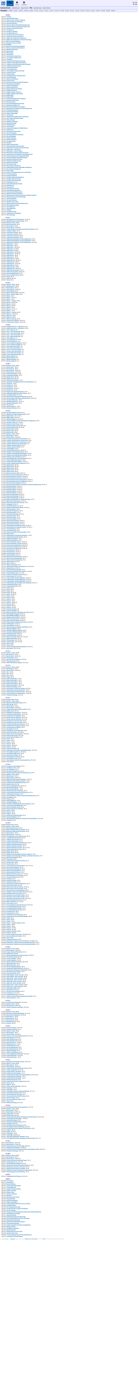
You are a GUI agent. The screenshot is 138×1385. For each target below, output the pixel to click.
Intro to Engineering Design (13, 1348)
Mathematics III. (10, 294)
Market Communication (12, 160)
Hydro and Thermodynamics (13, 737)
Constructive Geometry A (12, 262)
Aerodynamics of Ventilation (13, 856)
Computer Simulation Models (13, 497)
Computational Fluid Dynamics (14, 937)
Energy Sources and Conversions (14, 807)
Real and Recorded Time (12, 210)
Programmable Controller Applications (16, 648)
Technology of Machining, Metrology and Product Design (20, 1272)
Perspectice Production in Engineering (16, 1209)
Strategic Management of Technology (15, 219)
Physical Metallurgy (11, 1175)
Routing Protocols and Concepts (14, 1376)
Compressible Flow (11, 1326)
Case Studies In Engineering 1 (14, 63)
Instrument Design (11, 576)
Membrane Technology (12, 180)
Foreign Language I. (11, 1072)
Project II (8, 668)
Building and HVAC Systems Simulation (16, 871)
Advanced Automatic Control (13, 460)
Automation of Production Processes (15, 1187)
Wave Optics (9, 725)
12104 (26, 10)
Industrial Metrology (11, 1252)
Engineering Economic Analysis (14, 98)
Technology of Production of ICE (14, 1222)
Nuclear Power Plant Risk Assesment (15, 1365)
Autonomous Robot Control (13, 475)
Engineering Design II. (12, 760)
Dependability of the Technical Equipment (17, 512)
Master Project (10, 596)
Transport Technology (11, 777)
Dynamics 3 (9, 1335)
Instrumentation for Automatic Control (16, 587)
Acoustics (8, 16)
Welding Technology (11, 1233)
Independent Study (11, 136)
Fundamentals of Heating (12, 888)
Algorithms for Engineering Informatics (16, 462)
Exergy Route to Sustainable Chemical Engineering (19, 120)
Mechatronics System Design (13, 179)
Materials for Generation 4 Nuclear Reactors (17, 164)
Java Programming (11, 591)
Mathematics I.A (10, 279)
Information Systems (11, 572)
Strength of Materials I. (12, 446)
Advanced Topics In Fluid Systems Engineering (18, 28)
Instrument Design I (11, 578)
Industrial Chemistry (11, 984)
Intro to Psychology (11, 151)
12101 (16, 10)
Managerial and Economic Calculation (15, 1306)
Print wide (34, 1384)
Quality (8, 1265)
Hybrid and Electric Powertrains (14, 1076)
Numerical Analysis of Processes (14, 1007)
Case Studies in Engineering (13, 61)
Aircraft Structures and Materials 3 (15, 37)
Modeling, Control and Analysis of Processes (17, 997)
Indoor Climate (10, 140)
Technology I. (9, 1216)
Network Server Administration (14, 622)
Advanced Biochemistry (12, 18)
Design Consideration (12, 1196)
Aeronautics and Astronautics (13, 1121)
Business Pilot (9, 57)
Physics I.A (9, 337)
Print (30, 1384)
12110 (36, 10)
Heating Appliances (11, 895)
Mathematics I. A (10, 277)
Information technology (12, 574)
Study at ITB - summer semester (14, 1098)
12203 (108, 10)
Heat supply (9, 815)
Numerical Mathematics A (13, 307)
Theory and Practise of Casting (14, 1223)
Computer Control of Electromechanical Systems (18, 70)
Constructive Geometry (12, 259)
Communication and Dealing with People (16, 1297)
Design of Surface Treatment (13, 1198)
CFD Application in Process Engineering (16, 935)
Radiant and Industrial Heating (14, 912)
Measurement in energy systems (14, 820)
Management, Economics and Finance (16, 1304)
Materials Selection (11, 1357)
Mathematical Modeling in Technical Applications (18, 270)
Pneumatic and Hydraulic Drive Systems (16, 639)
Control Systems (10, 500)
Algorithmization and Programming (15, 244)
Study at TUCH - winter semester (14, 1103)
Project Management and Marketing (15, 1309)
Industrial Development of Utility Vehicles (16, 142)
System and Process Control (13, 712)
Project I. (8, 828)
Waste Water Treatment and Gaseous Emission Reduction (21, 1054)
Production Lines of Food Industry (14, 1023)
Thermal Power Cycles (12, 848)
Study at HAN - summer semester (14, 1094)
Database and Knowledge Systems (15, 504)
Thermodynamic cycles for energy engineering (18, 850)
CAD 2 (8, 753)
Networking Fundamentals (13, 1363)
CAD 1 (8, 751)
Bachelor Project (10, 478)
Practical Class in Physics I (12, 357)
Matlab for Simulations (12, 602)
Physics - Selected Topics (12, 326)
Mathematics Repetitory (12, 303)
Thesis (8, 312)
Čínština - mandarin (11, 1330)
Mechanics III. (9, 431)
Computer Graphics (11, 257)
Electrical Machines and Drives (14, 532)
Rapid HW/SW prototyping (13, 686)
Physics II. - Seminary (11, 348)
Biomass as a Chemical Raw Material (15, 51)
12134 (92, 10)
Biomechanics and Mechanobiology (15, 1133)
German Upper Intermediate (13, 393)
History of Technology (11, 768)
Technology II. (9, 1267)
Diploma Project (10, 877)
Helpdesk (12, 1384)
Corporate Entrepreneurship (13, 1328)
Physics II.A (9, 352)
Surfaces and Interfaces (12, 1176)
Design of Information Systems (14, 513)
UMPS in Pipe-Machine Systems (14, 741)
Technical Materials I (11, 1180)
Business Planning (10, 1323)
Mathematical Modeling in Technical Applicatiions (19, 266)
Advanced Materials (11, 1149)
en (136, 4)
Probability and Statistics (12, 1372)
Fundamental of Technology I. (13, 1200)
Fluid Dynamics (10, 735)
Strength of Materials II (12, 450)
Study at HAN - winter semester (14, 1096)
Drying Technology (11, 85)
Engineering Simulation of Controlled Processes (18, 558)
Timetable (24, 3)
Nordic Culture (10, 190)
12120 (67, 10)
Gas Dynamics (9, 127)
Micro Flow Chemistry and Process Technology (17, 1361)
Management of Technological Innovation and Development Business (23, 1354)
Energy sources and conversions (14, 806)
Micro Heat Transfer (11, 182)
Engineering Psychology (12, 552)
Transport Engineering (12, 1113)
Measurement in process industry (14, 992)
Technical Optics (10, 718)
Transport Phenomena (12, 1051)
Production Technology (12, 1286)
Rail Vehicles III (10, 206)
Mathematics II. (10, 283)
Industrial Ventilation (11, 897)
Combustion (9, 64)
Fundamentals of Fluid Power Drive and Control (18, 1345)
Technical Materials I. (11, 1182)
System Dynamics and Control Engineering (17, 226)
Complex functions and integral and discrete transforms (20, 255)
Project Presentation (11, 681)
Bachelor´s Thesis (10, 248)
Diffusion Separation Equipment (14, 944)
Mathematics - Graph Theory (13, 166)
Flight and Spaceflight (12, 125)
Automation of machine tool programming (16, 1237)
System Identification (11, 714)
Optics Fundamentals (11, 631)
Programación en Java (11, 203)
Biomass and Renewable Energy (14, 785)
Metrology (9, 1256)
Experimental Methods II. (12, 882)
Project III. (9, 310)
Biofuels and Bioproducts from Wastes (16, 927)
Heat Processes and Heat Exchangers (15, 968)
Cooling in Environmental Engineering (16, 875)
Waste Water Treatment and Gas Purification (17, 1053)
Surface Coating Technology (13, 1214)
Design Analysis (10, 81)
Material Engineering (12, 1162)
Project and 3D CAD (11, 1089)
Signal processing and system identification (17, 701)
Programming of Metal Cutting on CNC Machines (18, 1261)
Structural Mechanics (11, 223)
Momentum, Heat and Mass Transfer (15, 1001)
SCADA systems (10, 698)
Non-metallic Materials (12, 1173)
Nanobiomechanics (11, 1142)
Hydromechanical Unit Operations (15, 979)
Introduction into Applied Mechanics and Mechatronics (20, 426)
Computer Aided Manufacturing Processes (17, 1194)
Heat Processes (10, 964)
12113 (46, 10)
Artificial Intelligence (11, 467)
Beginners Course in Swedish (13, 46)
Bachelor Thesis (10, 480)
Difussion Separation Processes (14, 948)
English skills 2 (10, 107)
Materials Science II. (11, 1167)
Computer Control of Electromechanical (16, 68)
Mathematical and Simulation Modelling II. (17, 598)
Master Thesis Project (12, 818)
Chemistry (9, 983)
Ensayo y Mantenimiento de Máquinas (16, 109)
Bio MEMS (8, 48)
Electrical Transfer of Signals (13, 539)
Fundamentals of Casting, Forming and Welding (18, 1201)
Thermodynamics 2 (11, 232)
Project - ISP (9, 663)
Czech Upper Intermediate (13, 388)
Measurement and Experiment (14, 609)
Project (8, 309)
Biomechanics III (10, 1140)
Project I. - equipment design (13, 1032)
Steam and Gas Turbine (12, 844)
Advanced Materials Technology (14, 22)
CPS (44, 1384)
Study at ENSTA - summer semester (15, 1090)
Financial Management (12, 121)
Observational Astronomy (12, 1367)
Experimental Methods (12, 959)
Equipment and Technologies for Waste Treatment (19, 955)
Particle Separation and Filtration (14, 904)
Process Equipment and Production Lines (16, 1012)
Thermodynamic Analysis (12, 228)
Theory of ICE (9, 1107)
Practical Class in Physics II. (13, 359)
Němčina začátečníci (11, 401)
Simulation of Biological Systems (14, 705)
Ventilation (9, 917)
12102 (21, 10)
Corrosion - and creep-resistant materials (16, 1158)
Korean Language (10, 1352)
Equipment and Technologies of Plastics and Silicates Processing (22, 957)
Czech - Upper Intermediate (13, 375)
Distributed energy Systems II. (14, 798)
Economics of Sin (10, 88)
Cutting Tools (9, 1245)
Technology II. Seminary (12, 1269)
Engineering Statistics (12, 1343)
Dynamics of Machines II (12, 86)
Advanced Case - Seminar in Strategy (15, 20)
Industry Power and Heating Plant (14, 817)
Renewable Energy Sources (13, 841)
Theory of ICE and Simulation (13, 1109)
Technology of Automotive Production (15, 1271)
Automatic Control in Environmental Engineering (18, 864)
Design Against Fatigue (12, 418)
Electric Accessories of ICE (13, 528)
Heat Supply (9, 891)
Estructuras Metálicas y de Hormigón (15, 118)
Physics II (8, 343)
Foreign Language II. (11, 1074)
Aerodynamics (10, 31)
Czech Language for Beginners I (14, 382)
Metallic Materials (11, 1169)
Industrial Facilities (11, 1346)
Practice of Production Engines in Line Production (18, 191)
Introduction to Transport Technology (15, 770)
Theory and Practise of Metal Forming (15, 1225)
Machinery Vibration (11, 155)
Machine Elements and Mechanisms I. (16, 771)
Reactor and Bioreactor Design (14, 1045)
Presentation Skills (11, 441)
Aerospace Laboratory (11, 33)
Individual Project (10, 138)
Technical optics (10, 716)
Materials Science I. (11, 1165)
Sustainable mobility (11, 1105)
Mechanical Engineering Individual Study (16, 175)
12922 (113, 10)
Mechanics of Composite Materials (15, 437)
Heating (8, 893)
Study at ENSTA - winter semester (14, 1092)
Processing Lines (10, 1019)
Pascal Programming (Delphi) (13, 637)
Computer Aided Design (12, 938)
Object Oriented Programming (14, 624)
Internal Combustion (11, 147)
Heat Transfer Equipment (12, 970)
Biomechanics (9, 55)
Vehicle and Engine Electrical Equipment (16, 723)
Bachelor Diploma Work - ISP (13, 477)
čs (136, 2)
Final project (9, 960)
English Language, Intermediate (14, 103)
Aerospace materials (11, 1151)
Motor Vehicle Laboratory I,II (13, 184)
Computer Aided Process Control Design (16, 493)
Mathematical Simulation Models (14, 600)
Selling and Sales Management (14, 214)
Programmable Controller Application (15, 646)
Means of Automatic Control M (14, 607)
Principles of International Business (15, 197)
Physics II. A (9, 350)
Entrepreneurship (10, 112)
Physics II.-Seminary (11, 356)
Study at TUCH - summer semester (15, 1101)
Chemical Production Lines (13, 981)
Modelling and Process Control (14, 999)
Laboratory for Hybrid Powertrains (14, 1083)
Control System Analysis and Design (15, 77)
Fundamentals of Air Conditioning (14, 884)
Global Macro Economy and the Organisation (17, 129)
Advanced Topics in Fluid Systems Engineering (18, 26)
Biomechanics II (10, 1139)
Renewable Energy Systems (13, 212)
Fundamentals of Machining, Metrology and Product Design (21, 1248)
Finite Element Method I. (12, 424)
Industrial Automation (11, 565)
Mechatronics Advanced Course (14, 177)
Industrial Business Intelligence (14, 1300)
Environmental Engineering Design (15, 114)
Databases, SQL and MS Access (14, 510)
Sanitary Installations (11, 913)
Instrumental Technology (12, 582)
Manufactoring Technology (13, 1356)
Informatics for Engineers (12, 570)
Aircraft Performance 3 (12, 35)
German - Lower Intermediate (14, 390)
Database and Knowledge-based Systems (17, 506)
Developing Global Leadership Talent (15, 83)
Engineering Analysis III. (12, 94)
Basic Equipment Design (12, 926)
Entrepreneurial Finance (12, 110)
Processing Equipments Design (14, 1018)
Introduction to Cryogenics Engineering (16, 988)
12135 (98, 10)
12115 (51, 10)
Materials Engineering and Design (15, 162)
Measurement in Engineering (14, 611)
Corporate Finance (11, 79)
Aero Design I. (10, 1319)
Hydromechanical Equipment (13, 972)
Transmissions (10, 1111)
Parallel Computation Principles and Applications (18, 1369)
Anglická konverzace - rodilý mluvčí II (15, 366)
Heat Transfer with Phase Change (14, 131)
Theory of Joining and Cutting (13, 1229)
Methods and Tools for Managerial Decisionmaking (19, 1308)
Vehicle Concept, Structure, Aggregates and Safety (19, 1114)
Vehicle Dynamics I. (11, 453)
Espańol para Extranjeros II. (13, 116)
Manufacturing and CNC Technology (15, 1281)
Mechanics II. (9, 429)
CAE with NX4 (9, 59)
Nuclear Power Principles (12, 824)
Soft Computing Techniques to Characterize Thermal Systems (21, 915)
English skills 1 (10, 105)
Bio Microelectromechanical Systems (15, 50)
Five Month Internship (12, 1070)
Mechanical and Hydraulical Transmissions (17, 1085)
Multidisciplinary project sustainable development (19, 186)
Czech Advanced (10, 377)
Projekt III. (9, 1043)
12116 (57, 10)
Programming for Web (12, 653)
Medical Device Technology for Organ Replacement (19, 171)
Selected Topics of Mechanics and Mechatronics (18, 444)
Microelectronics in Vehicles (13, 1087)
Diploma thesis (10, 519)
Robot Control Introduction (13, 692)
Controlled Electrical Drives (13, 502)
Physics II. (8, 345)
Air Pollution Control (11, 858)
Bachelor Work (10, 482)
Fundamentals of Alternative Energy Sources (17, 886)
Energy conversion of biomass (13, 802)
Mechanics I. (9, 428)
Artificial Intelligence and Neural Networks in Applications (21, 469)
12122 (72, 10)
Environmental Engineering (13, 878)
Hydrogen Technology (11, 134)
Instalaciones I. (10, 144)
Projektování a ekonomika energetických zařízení (18, 839)
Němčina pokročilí (10, 397)
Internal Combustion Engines (13, 1081)
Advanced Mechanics (11, 24)
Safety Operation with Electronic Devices (16, 696)
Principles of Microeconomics (13, 199)
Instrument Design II (11, 580)
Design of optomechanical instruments (16, 517)
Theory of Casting (10, 1227)
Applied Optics (10, 464)
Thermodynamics (10, 230)
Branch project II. (10, 1192)
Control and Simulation (12, 74)
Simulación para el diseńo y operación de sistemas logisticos (21, 217)
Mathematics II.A (10, 290)
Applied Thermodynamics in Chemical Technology (18, 42)
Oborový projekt (10, 324)
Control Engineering (11, 75)
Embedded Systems (11, 543)
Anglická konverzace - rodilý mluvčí (15, 364)
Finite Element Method (12, 123)
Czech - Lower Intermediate (13, 369)
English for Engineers (11, 99)
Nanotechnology (10, 618)
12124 (77, 10)
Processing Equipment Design (14, 1014)
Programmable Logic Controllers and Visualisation (19, 651)
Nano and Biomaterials (12, 1171)
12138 (103, 10)
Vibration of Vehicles (11, 455)
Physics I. (8, 332)
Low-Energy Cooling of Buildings (14, 901)
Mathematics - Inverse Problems (14, 168)
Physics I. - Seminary (11, 335)
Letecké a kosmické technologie (14, 1126)
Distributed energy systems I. (13, 796)
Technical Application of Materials (14, 1178)
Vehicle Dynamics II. (11, 1116)
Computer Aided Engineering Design (15, 66)
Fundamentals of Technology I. (14, 1203)
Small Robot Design (11, 710)
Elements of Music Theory (12, 1337)
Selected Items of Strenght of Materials (16, 442)
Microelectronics (10, 615)
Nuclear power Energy (12, 822)
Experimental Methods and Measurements (17, 1068)
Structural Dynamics (11, 221)
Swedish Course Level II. (12, 225)
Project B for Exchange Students (14, 204)
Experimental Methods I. (12, 880)
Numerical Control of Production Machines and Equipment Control (22, 1284)
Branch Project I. (10, 251)
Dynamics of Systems (11, 1334)
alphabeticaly (16, 8)
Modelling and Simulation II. (13, 1283)
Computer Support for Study (13, 499)
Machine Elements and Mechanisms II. (16, 775)
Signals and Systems (11, 703)
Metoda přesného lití (11, 1207)
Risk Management (11, 1374)
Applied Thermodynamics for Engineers (16, 40)
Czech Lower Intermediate (13, 386)
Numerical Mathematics (12, 305)
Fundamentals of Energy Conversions (15, 809)
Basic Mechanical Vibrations (13, 44)
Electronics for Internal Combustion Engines (17, 90)
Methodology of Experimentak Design (16, 1359)
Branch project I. (10, 1190)
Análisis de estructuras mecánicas (14, 39)
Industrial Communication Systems (15, 567)
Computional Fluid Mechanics (13, 72)
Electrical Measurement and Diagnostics (16, 535)
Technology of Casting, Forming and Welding (17, 1220)
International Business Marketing (14, 149)
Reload (26, 1384)
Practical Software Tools (12, 640)
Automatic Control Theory (12, 473)
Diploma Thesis (10, 420)
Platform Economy (10, 1370)
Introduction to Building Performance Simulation (18, 899)
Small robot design (11, 709)
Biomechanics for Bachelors (13, 1135)
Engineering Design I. (12, 759)
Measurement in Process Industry (14, 994)
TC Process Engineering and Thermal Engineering (18, 1380)
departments (25, 8)
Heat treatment (10, 1160)
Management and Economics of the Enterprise (18, 1302)
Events (17, 3)
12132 (82, 10)
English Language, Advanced (13, 101)
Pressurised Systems (11, 193)
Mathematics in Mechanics (13, 301)
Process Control (10, 644)
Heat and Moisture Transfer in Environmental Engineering (21, 889)
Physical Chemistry (11, 1008)
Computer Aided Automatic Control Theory (17, 489)
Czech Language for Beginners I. (14, 384)
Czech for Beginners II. (12, 381)
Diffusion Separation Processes (14, 946)
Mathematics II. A (10, 288)
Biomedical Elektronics (12, 53)
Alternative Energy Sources (13, 862)
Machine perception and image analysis (16, 594)
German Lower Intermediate (13, 392)
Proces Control (10, 1010)
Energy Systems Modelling (13, 92)
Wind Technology (10, 239)
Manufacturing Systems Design (14, 1254)
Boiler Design (9, 787)
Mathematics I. (10, 272)
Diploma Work (10, 1067)
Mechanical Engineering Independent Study (17, 173)
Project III (8, 675)
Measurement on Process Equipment (15, 995)
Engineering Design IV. (12, 766)
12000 (10, 10)
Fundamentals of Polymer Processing (15, 962)
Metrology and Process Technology (15, 1259)
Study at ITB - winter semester (14, 1100)
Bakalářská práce (10, 319)
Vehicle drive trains (11, 236)
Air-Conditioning (10, 860)
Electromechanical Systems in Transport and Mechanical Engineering (23, 541)
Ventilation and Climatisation (13, 238)
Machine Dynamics (11, 153)
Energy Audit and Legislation (13, 800)
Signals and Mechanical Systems (14, 215)
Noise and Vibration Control (13, 902)
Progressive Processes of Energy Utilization (17, 1025)
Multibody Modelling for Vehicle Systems (16, 439)
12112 (41, 10)
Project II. (8, 670)
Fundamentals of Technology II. (14, 1250)
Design (8, 757)
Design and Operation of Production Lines (17, 942)
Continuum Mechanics (12, 417)
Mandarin (8, 158)
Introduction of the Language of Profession (17, 1350)
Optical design (10, 628)
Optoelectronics (10, 635)
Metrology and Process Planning (14, 1258)
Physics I (8, 330)
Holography (9, 563)
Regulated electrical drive (13, 690)
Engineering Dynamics (12, 96)
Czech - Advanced (10, 368)
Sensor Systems (10, 699)
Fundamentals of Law (11, 1298)
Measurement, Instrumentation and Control (17, 169)
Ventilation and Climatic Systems (14, 1381)
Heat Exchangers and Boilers (13, 813)
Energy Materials (10, 1339)
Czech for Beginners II (12, 379)
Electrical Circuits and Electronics (14, 530)
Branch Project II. (10, 253)
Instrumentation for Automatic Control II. (16, 589)
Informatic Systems (11, 569)
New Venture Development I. (13, 188)
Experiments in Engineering (13, 559)
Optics (8, 629)
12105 (31, 10)
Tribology (8, 234)
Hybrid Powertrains (11, 1078)
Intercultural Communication (13, 145)
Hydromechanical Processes (13, 975)
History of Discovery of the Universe (15, 561)
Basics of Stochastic (11, 250)
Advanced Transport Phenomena (14, 29)
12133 (87, 10)
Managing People (10, 156)
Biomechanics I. (10, 1137)
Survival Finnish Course (12, 1378)
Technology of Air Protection (13, 846)
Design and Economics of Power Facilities (16, 793)
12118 (62, 10)
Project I (8, 664)
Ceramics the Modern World (13, 1324)
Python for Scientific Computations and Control (18, 685)
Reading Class (10, 208)
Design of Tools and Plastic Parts (14, 1065)
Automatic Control (11, 471)
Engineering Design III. (12, 764)
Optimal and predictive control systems (16, 633)
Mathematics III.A (10, 297)
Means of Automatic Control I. (13, 605)
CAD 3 (8, 755)
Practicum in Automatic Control (14, 642)
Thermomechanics (11, 739)
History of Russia (10, 133)
